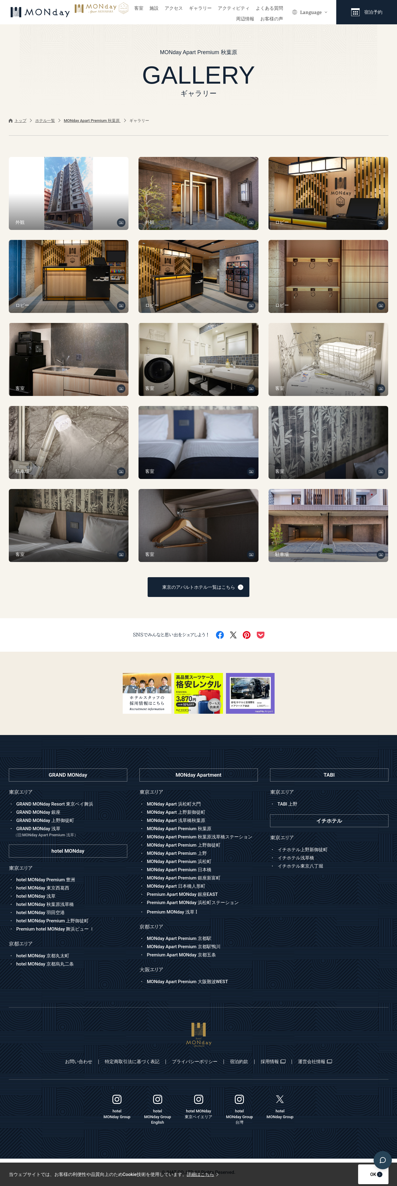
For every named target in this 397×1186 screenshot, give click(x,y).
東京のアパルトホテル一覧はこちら (203, 587)
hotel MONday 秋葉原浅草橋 (45, 904)
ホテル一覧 (45, 120)
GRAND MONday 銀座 (38, 812)
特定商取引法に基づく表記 (132, 1061)
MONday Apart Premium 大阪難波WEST (187, 981)
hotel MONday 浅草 (36, 896)
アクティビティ (234, 8)
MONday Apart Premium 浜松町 (179, 861)
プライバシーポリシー (194, 1061)
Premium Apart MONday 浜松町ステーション (193, 902)
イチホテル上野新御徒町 (303, 849)
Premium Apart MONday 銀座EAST (182, 894)
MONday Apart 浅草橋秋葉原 (176, 820)
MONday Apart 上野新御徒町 (176, 812)
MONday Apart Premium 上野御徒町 (184, 845)
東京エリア (151, 792)
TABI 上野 (288, 804)
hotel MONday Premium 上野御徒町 (52, 921)
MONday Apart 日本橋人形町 (176, 886)
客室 (138, 8)
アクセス (174, 8)
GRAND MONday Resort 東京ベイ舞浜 (54, 804)
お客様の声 (271, 19)
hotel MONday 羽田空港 (40, 912)
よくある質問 (269, 8)
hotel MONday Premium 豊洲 (45, 880)
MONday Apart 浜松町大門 (174, 804)
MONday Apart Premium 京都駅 (179, 938)
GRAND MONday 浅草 (70, 832)
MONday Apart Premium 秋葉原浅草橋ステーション (199, 837)
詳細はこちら (202, 1174)
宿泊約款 (239, 1061)
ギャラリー (200, 8)
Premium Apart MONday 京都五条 (181, 955)
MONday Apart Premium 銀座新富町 (184, 878)
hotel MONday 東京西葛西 (42, 888)
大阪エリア (151, 969)
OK (358, 1174)
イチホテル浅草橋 (296, 858)
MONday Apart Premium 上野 (177, 853)
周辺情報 (245, 19)
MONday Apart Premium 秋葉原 (92, 120)
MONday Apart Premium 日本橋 (179, 869)
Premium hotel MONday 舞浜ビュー (55, 929)
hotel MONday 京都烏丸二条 (45, 964)
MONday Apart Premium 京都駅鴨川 (184, 946)
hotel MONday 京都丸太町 (42, 956)
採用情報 (273, 1061)
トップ (17, 120)
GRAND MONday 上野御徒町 (45, 820)
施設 (154, 8)
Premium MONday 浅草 (172, 912)
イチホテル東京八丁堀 (300, 866)
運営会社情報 (315, 1061)
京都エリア (151, 926)
